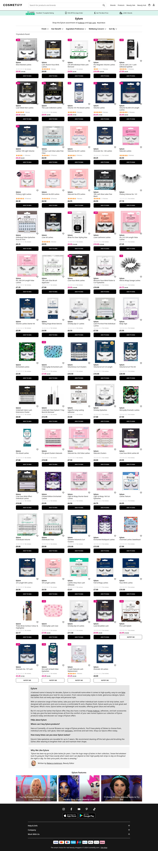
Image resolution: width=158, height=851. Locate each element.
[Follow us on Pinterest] (86, 809)
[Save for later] (36, 59)
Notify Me (131, 637)
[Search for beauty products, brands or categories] (67, 5)
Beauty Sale (131, 5)
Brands (113, 5)
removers (69, 731)
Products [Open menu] (121, 5)
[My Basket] (149, 5)
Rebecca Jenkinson (54, 763)
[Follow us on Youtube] (79, 809)
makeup (81, 22)
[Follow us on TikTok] (94, 809)
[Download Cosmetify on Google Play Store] (87, 815)
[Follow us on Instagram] (63, 809)
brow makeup (93, 711)
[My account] (154, 5)
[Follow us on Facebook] (71, 809)
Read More (101, 23)
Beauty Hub (141, 5)
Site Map (104, 848)
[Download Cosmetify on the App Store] (70, 815)
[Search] (104, 5)
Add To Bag (27, 76)
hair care (92, 22)
